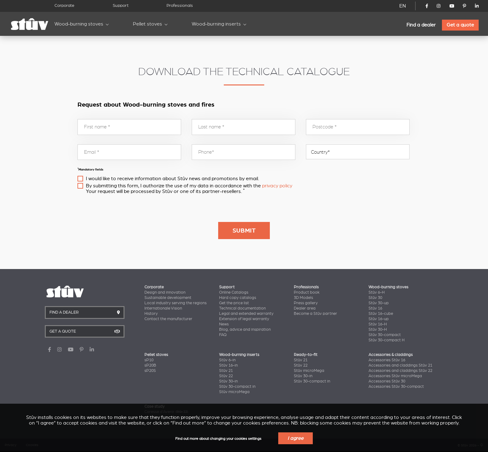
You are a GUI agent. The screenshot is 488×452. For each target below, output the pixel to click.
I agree (295, 438)
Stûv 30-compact (384, 335)
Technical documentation (242, 308)
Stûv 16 (375, 308)
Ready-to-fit (305, 355)
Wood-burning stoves (78, 24)
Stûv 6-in (227, 360)
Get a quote (460, 25)
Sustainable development (167, 298)
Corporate (64, 5)
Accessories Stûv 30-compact (396, 386)
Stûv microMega (234, 392)
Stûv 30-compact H (386, 340)
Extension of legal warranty (244, 319)
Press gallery (306, 303)
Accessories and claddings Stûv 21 (400, 365)
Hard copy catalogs (237, 298)
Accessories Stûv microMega (395, 376)
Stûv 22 (226, 376)
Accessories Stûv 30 (386, 381)
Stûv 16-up (378, 319)
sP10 (148, 360)
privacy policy (277, 186)
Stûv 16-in (228, 365)
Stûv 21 (226, 370)
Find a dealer (421, 25)
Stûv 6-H (376, 292)
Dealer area (305, 308)
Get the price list (234, 303)
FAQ (223, 335)
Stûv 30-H (377, 329)
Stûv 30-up (378, 303)
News (224, 324)
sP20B (150, 365)
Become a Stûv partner (315, 313)
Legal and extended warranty (246, 313)
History (151, 313)
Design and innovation (164, 292)
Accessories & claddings (390, 355)
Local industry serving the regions (175, 303)
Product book (307, 292)
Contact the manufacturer (168, 319)
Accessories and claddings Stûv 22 (400, 370)
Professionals (180, 5)
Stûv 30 (375, 298)
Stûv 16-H (377, 324)
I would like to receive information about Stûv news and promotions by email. (172, 178)
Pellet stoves (147, 24)
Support (121, 5)
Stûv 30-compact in (237, 386)
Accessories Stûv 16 (386, 360)
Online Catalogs (233, 292)
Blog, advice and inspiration (245, 329)
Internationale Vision (163, 308)
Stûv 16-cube (380, 313)
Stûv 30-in (228, 381)
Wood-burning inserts (216, 24)
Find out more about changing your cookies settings (218, 439)
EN (402, 6)
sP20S (150, 370)
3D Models (303, 298)
